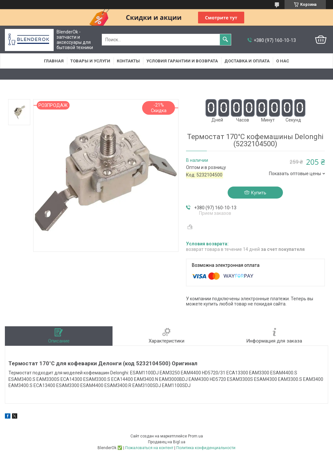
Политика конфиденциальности (205, 448)
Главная (54, 60)
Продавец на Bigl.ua (166, 442)
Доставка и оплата (247, 60)
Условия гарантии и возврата (182, 60)
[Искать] (225, 39)
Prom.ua (195, 436)
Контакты (128, 60)
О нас (282, 60)
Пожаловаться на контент (149, 448)
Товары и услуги (90, 60)
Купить (258, 192)
